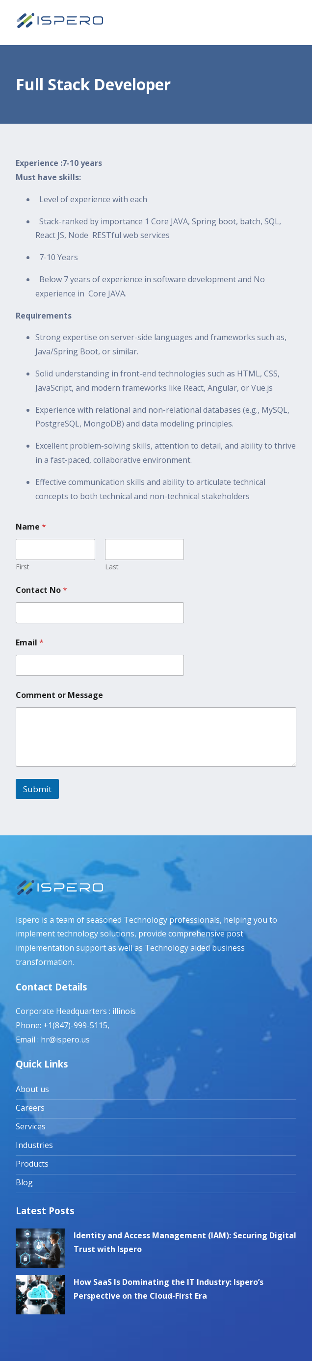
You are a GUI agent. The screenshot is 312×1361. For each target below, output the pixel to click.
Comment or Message (59, 695)
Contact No (41, 590)
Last (112, 566)
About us (32, 1089)
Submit (37, 789)
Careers (30, 1107)
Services (31, 1126)
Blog (24, 1182)
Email (30, 642)
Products (32, 1163)
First (22, 566)
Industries (34, 1145)
